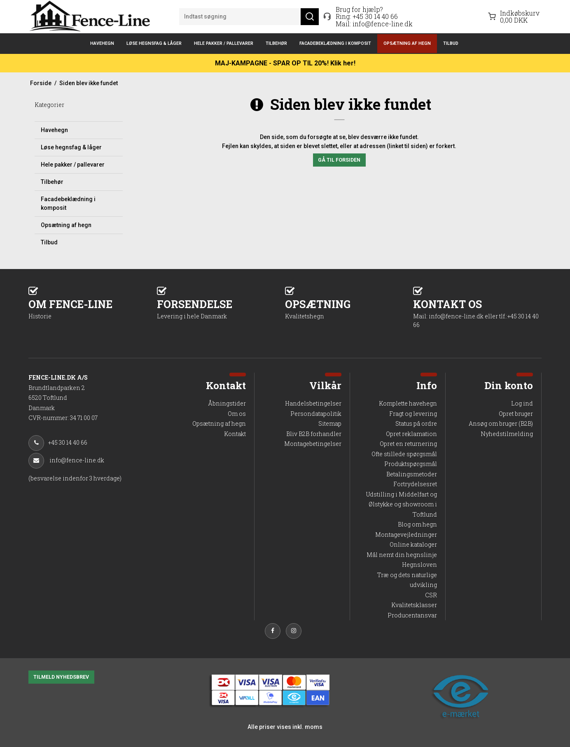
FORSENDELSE (221, 308)
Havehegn (102, 43)
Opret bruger (516, 414)
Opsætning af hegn (407, 43)
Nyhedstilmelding (507, 434)
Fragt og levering (413, 414)
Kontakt (235, 434)
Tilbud (450, 43)
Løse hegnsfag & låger (154, 43)
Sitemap (329, 423)
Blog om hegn (417, 524)
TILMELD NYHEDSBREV (61, 677)
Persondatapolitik (315, 414)
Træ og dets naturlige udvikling (407, 580)
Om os (237, 414)
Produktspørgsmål (410, 464)
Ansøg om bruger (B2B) (501, 423)
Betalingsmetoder (411, 474)
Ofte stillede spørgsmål (404, 454)
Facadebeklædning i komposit (335, 43)
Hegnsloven (419, 564)
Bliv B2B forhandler (313, 434)
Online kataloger (413, 544)
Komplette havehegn (408, 403)
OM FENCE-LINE (92, 308)
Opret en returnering (408, 444)
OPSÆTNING (349, 308)
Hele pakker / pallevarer (223, 43)
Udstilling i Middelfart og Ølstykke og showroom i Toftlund (401, 504)
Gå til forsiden (339, 160)
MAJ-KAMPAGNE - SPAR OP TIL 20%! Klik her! (285, 63)
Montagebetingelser (312, 444)
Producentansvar (412, 615)
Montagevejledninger (406, 534)
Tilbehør (276, 43)
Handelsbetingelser (313, 403)
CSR (431, 595)
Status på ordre (416, 423)
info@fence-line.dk (383, 23)
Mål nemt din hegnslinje (402, 555)
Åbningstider (227, 403)
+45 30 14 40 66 (375, 16)
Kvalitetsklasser (414, 605)
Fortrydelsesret (415, 484)
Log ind (522, 403)
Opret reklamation (411, 434)
